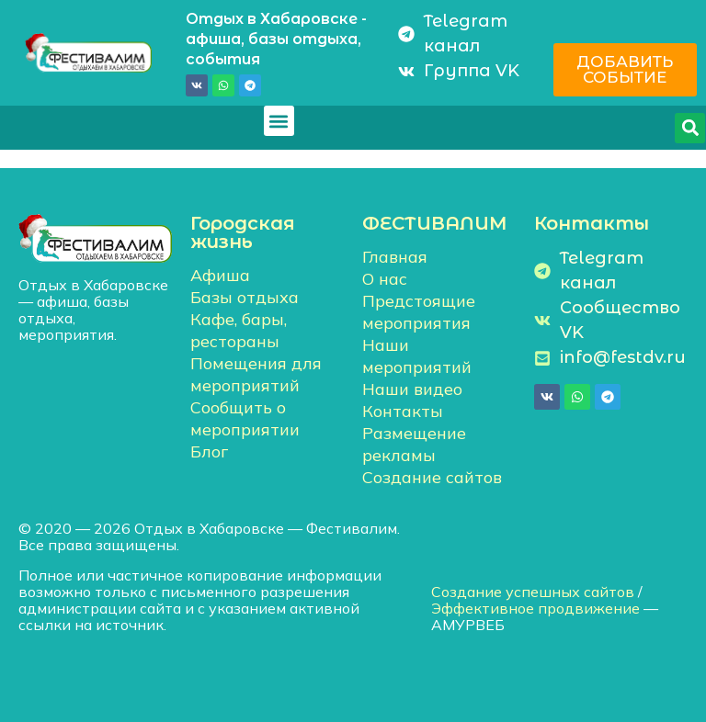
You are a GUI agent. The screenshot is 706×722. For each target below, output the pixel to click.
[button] (279, 121)
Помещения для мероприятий (256, 374)
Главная (394, 256)
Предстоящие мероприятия (418, 311)
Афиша (220, 275)
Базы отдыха (244, 297)
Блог (209, 451)
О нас (384, 278)
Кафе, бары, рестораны (238, 330)
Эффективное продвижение (535, 608)
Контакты (402, 411)
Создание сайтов (432, 477)
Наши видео (412, 389)
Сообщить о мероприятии (245, 418)
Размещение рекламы (414, 444)
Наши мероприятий (417, 356)
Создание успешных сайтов (532, 591)
